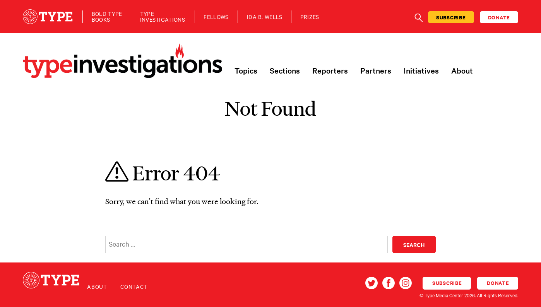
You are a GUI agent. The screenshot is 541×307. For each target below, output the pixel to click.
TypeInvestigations (162, 16)
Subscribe (451, 17)
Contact (134, 286)
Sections (285, 70)
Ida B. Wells (264, 17)
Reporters (330, 70)
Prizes (309, 17)
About (462, 70)
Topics (246, 70)
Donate (499, 17)
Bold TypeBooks (107, 16)
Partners (375, 70)
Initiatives (421, 70)
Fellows (216, 17)
